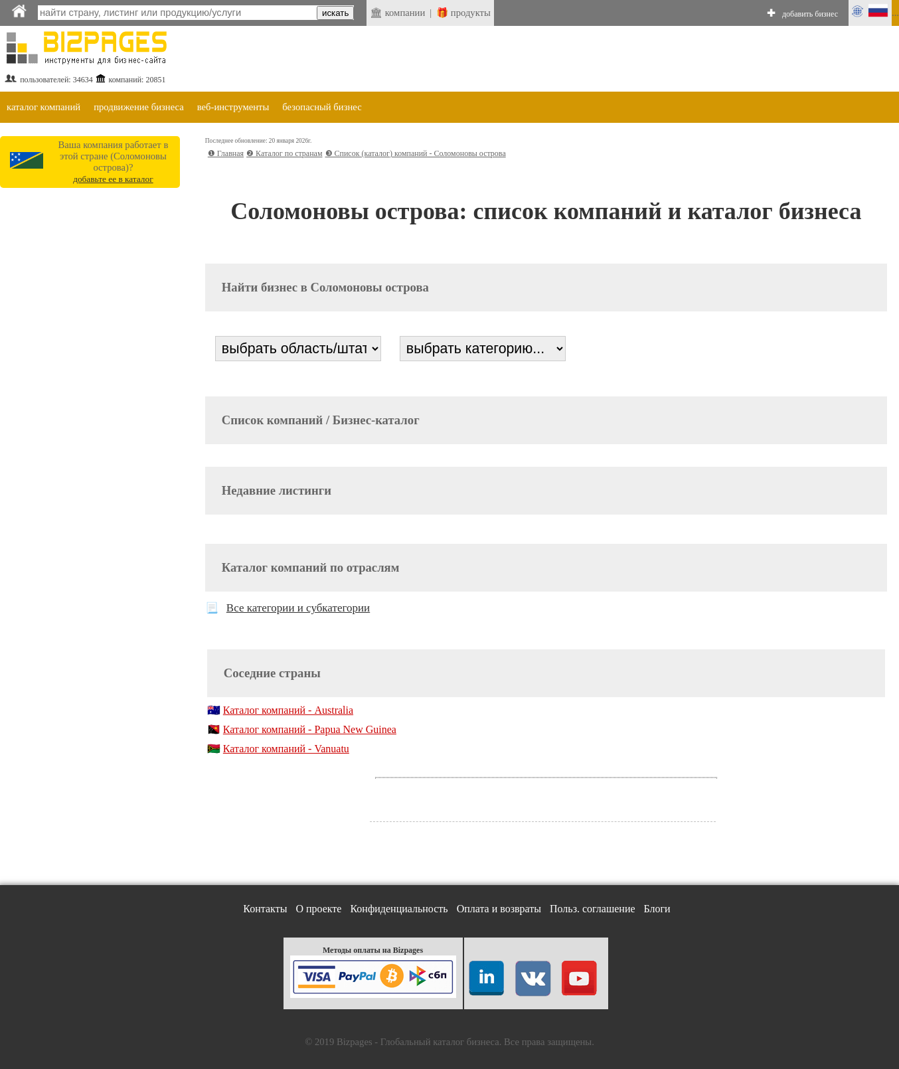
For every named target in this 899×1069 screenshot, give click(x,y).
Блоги (657, 908)
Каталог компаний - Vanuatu (286, 748)
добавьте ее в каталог (113, 179)
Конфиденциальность (399, 908)
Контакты (265, 908)
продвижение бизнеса (139, 107)
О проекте (318, 908)
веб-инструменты (233, 107)
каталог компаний (43, 107)
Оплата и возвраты (499, 908)
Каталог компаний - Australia (288, 710)
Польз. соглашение (592, 908)
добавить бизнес (810, 14)
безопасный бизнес (321, 107)
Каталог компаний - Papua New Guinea (309, 729)
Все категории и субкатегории (298, 608)
